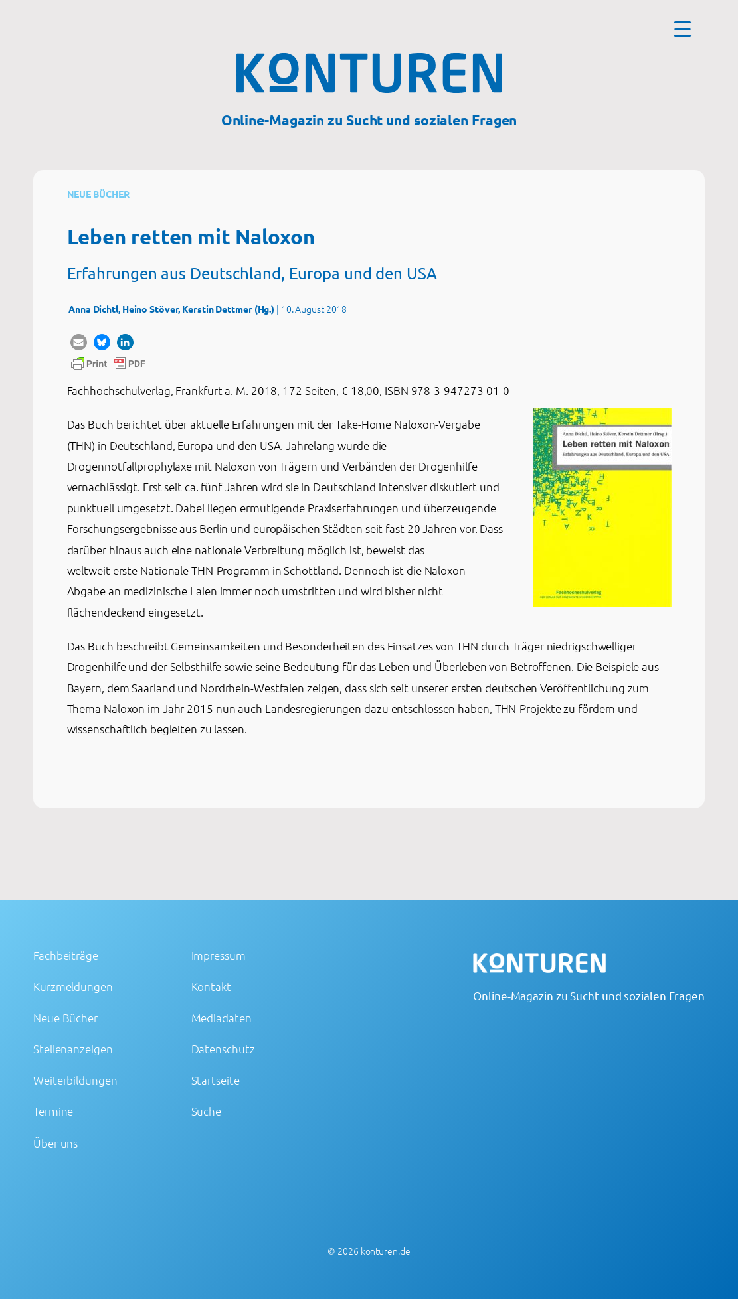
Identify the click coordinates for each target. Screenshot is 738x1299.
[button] (78, 342)
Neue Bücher (98, 194)
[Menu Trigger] (682, 28)
